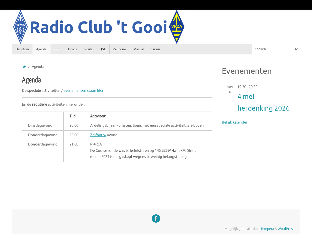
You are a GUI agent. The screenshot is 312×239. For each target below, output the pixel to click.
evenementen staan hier (83, 90)
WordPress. (286, 229)
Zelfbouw (98, 135)
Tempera (267, 229)
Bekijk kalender (234, 122)
